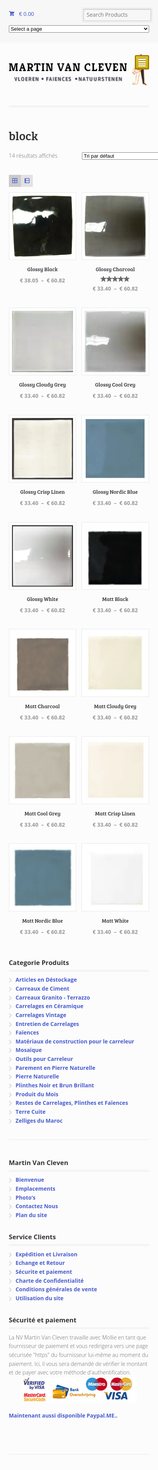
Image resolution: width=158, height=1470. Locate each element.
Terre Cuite (30, 1111)
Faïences (27, 1032)
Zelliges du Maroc (39, 1120)
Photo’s (25, 1197)
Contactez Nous (36, 1206)
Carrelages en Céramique (49, 1006)
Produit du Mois (36, 1094)
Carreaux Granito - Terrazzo (52, 997)
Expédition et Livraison (46, 1254)
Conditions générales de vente (56, 1289)
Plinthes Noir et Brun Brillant (54, 1085)
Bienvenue (29, 1179)
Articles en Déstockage (46, 979)
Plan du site (31, 1215)
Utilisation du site (39, 1298)
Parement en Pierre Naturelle (55, 1067)
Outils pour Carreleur (44, 1058)
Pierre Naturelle (37, 1076)
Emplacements (35, 1188)
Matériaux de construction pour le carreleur (74, 1041)
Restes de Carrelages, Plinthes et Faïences (71, 1102)
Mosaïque (28, 1050)
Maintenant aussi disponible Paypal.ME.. (63, 1415)
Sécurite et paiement (43, 1271)
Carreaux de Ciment (42, 988)
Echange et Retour (40, 1262)
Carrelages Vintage (40, 1015)
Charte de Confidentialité (49, 1280)
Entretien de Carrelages (47, 1024)
